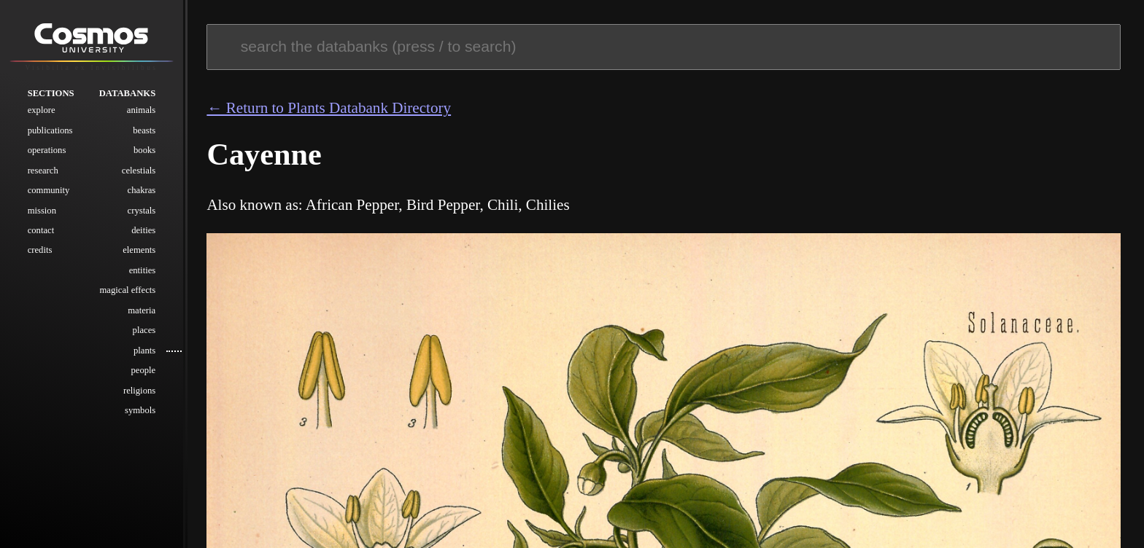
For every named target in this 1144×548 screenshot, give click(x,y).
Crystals (142, 211)
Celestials (138, 170)
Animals (141, 110)
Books (144, 150)
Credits (40, 250)
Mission (42, 211)
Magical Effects (128, 290)
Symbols (140, 410)
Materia (141, 310)
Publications (50, 130)
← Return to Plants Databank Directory (328, 108)
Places (144, 330)
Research (43, 170)
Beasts (144, 130)
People (143, 370)
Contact (41, 230)
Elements (139, 250)
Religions (139, 390)
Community (49, 190)
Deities (143, 230)
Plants (144, 350)
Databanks (127, 93)
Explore (41, 110)
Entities (142, 270)
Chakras (142, 190)
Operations (47, 150)
